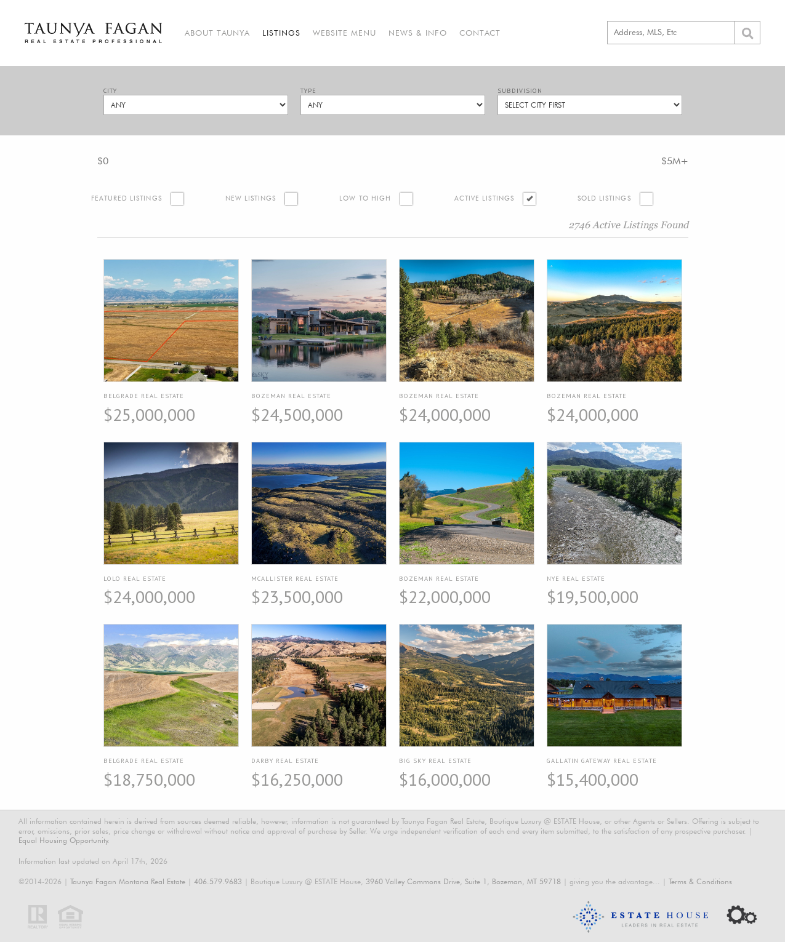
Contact (480, 33)
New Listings (250, 198)
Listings (281, 33)
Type (308, 91)
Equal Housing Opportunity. (64, 840)
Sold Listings (604, 198)
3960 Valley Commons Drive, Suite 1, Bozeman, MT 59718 (463, 881)
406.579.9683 (218, 881)
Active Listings (484, 198)
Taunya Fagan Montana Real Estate (127, 881)
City (110, 91)
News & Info (417, 33)
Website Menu (344, 33)
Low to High (365, 198)
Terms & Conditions (700, 881)
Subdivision (519, 91)
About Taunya (217, 33)
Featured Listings (126, 198)
